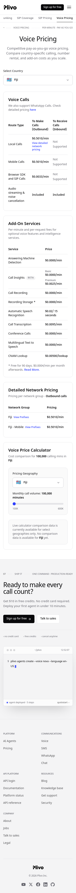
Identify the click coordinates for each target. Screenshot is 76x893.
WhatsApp (48, 756)
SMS (44, 749)
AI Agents (9, 741)
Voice (44, 741)
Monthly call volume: (32, 496)
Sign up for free (52, 7)
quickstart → (63, 702)
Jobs (6, 828)
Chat (44, 763)
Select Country (13, 71)
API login (9, 781)
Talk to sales (48, 619)
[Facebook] (38, 884)
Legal (6, 843)
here (33, 110)
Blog (44, 781)
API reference (12, 803)
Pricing (7, 749)
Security (46, 803)
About (7, 821)
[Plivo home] (10, 7)
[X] (31, 884)
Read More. (32, 370)
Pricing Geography (25, 474)
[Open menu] (69, 7)
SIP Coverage (25, 18)
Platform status (13, 796)
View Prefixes (21, 417)
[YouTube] (23, 884)
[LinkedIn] (45, 884)
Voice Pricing (65, 18)
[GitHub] (53, 884)
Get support (49, 796)
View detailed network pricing (40, 146)
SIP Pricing (45, 18)
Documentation (13, 788)
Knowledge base (52, 788)
